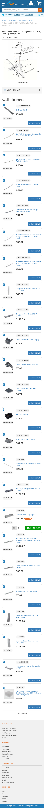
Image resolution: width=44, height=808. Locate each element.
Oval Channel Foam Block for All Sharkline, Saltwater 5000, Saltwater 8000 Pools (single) (28, 693)
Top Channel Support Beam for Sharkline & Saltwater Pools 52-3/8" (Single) (28, 540)
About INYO (5, 768)
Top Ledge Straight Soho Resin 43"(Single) (28, 489)
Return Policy (6, 775)
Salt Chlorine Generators (9, 735)
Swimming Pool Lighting (9, 730)
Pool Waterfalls (6, 733)
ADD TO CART (33, 528)
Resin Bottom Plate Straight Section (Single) (28, 667)
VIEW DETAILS (34, 123)
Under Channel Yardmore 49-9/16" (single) (28, 566)
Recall (4, 780)
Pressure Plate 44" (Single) (25, 515)
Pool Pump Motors (7, 738)
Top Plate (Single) (22, 414)
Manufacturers (6, 751)
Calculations (5, 747)
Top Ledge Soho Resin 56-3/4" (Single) (26, 314)
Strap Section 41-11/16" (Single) (27, 591)
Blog (3, 791)
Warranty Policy (7, 777)
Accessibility (5, 759)
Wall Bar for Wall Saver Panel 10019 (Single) (28, 464)
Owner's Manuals (7, 754)
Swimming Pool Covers (9, 728)
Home (4, 21)
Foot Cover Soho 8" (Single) (25, 439)
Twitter (4, 799)
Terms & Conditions (8, 782)
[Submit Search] (40, 10)
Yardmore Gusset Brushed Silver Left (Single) (27, 641)
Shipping (4, 770)
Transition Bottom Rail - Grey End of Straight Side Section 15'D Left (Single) (28, 263)
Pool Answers (6, 749)
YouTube (4, 801)
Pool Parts (12, 21)
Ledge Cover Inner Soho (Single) (27, 364)
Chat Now (17, 15)
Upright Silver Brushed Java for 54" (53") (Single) (28, 289)
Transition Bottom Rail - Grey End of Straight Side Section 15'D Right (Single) (28, 236)
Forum (4, 794)
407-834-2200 (29, 15)
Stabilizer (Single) (22, 110)
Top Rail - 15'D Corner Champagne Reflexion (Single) (28, 160)
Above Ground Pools (25, 21)
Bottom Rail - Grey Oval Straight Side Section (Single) (27, 210)
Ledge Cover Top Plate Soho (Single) (26, 389)
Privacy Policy (6, 756)
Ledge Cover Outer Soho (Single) (27, 340)
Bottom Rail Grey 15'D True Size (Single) (27, 185)
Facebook (5, 796)
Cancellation (6, 773)
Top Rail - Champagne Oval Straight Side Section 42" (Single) (28, 135)
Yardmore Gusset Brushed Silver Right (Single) (27, 616)
